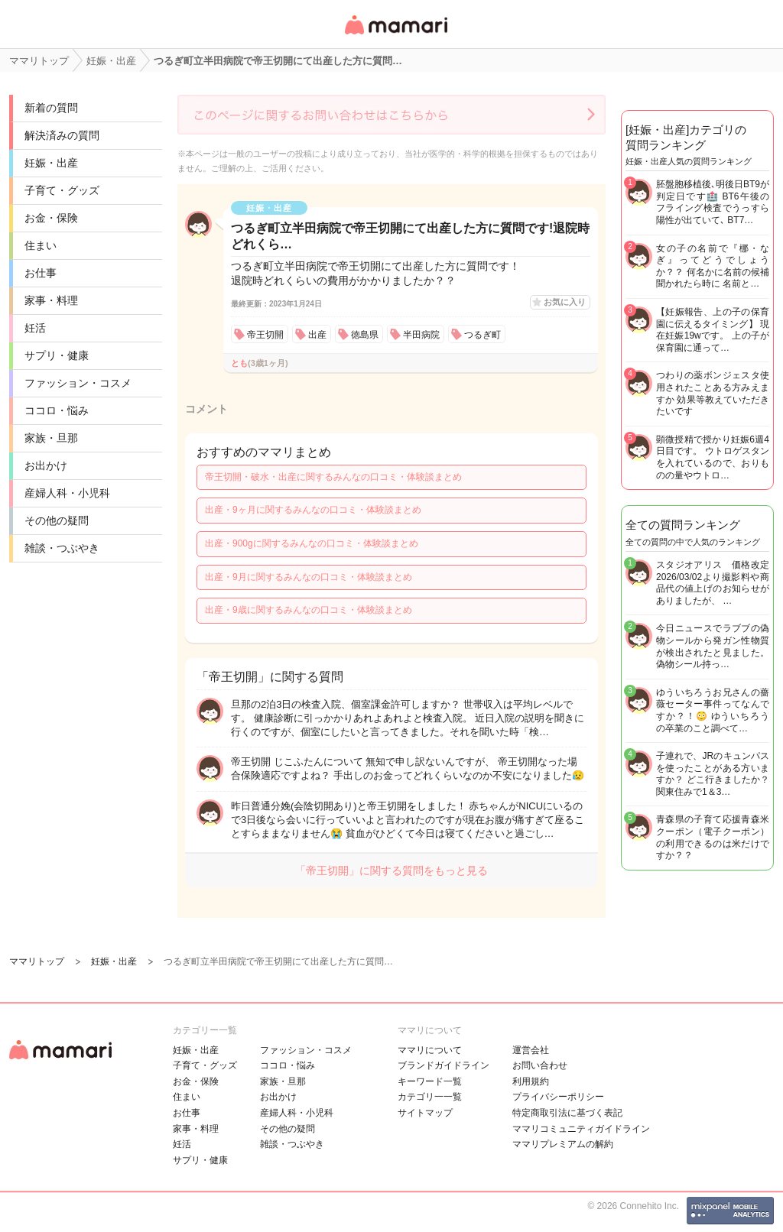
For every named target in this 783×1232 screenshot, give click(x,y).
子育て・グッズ (61, 190)
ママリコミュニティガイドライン (581, 1128)
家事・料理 (51, 300)
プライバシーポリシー (558, 1096)
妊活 (35, 328)
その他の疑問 (56, 520)
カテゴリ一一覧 (430, 1096)
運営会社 (530, 1050)
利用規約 (530, 1081)
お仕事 (40, 273)
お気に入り (565, 301)
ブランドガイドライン (443, 1065)
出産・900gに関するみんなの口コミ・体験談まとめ (311, 543)
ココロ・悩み (56, 410)
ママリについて (430, 1050)
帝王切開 (265, 334)
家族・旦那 (51, 438)
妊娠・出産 (51, 163)
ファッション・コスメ (78, 383)
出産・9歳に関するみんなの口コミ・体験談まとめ (308, 610)
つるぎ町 (482, 334)
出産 (317, 334)
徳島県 (365, 334)
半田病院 (421, 334)
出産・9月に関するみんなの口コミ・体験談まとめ (308, 577)
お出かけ (45, 465)
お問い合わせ (539, 1065)
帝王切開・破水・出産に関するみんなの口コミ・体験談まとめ (333, 477)
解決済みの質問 (61, 135)
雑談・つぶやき (61, 548)
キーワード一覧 (430, 1081)
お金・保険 (51, 218)
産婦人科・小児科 (67, 493)
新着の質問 (51, 108)
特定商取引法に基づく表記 (567, 1112)
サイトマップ (425, 1112)
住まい (40, 245)
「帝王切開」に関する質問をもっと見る (391, 870)
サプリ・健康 (56, 355)
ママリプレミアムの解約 (562, 1144)
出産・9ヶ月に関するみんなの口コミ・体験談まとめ (313, 509)
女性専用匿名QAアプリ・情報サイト (395, 35)
